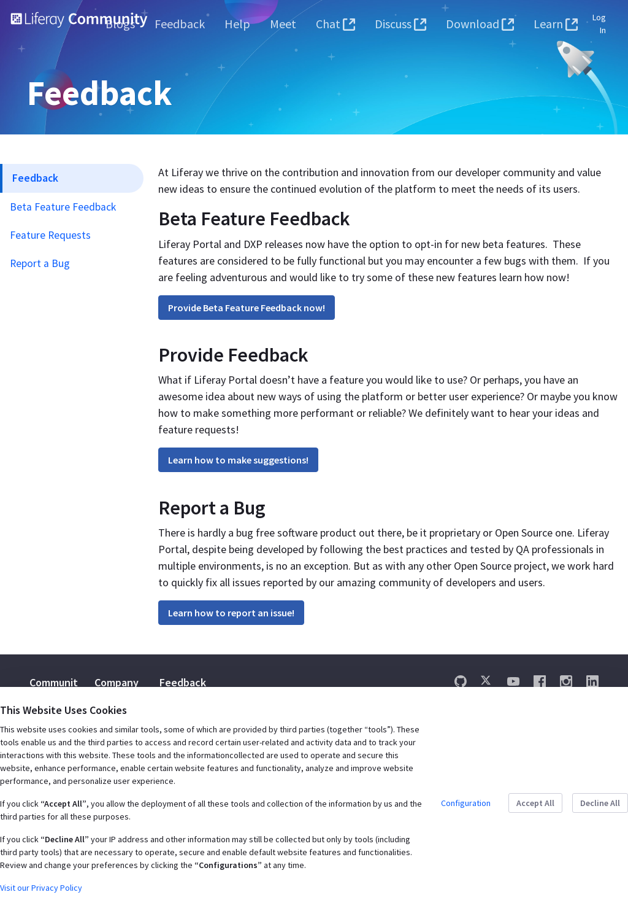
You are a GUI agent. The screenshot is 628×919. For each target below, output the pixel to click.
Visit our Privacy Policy (41, 887)
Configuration (466, 802)
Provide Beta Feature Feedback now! (246, 307)
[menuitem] (120, 24)
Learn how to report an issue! (231, 613)
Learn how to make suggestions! (238, 460)
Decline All (600, 802)
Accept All (535, 802)
